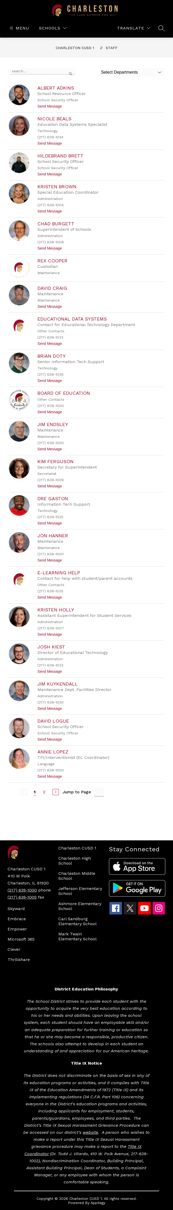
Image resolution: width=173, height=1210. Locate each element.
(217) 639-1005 (22, 897)
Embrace (17, 918)
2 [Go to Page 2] (44, 791)
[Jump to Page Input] (99, 791)
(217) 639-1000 (22, 890)
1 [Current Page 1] (35, 791)
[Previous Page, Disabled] (23, 792)
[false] (42, 71)
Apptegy (98, 1203)
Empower (17, 928)
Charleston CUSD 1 (75, 48)
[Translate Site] (134, 28)
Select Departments (119, 72)
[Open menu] (18, 28)
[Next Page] (56, 792)
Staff (112, 48)
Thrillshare (19, 959)
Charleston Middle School (76, 876)
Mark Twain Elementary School (77, 936)
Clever (14, 949)
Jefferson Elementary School (80, 891)
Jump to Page (77, 791)
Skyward (16, 908)
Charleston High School (74, 861)
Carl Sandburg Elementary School (77, 921)
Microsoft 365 (21, 939)
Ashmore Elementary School (79, 906)
